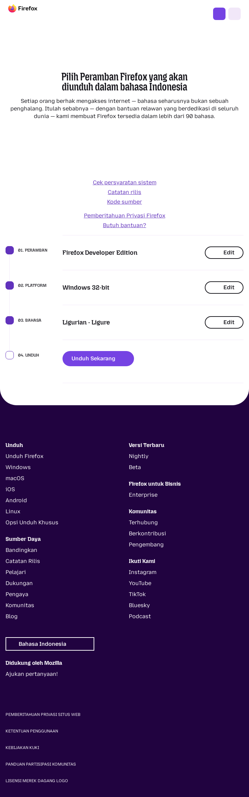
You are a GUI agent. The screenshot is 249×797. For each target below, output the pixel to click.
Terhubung (143, 522)
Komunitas (20, 605)
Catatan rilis (124, 192)
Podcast (140, 616)
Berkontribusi (147, 533)
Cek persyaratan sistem (124, 182)
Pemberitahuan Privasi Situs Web (43, 714)
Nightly (139, 456)
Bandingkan (21, 550)
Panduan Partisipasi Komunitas (41, 764)
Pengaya (17, 594)
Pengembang (146, 544)
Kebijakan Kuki (22, 747)
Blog (12, 616)
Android (16, 500)
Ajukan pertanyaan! (32, 674)
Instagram (142, 572)
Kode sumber (124, 201)
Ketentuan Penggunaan (32, 731)
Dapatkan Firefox (219, 14)
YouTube (140, 583)
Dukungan (19, 583)
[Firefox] (29, 13)
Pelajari (16, 572)
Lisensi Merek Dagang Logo (37, 780)
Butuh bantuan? (124, 225)
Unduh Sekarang (98, 358)
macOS (15, 478)
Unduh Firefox (25, 456)
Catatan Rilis (23, 561)
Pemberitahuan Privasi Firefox (124, 215)
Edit (224, 252)
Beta (135, 467)
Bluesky (139, 605)
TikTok (137, 594)
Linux (13, 511)
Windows (18, 467)
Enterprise (143, 495)
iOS (10, 489)
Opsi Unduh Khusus (32, 522)
